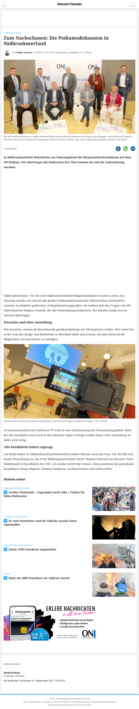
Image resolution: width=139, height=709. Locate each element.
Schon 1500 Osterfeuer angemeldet (32, 549)
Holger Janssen (24, 52)
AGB (25, 701)
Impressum (48, 701)
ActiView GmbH (83, 705)
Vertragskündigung (80, 701)
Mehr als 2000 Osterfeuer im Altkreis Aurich (39, 578)
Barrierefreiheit (62, 701)
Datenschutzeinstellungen (103, 701)
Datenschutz (35, 701)
